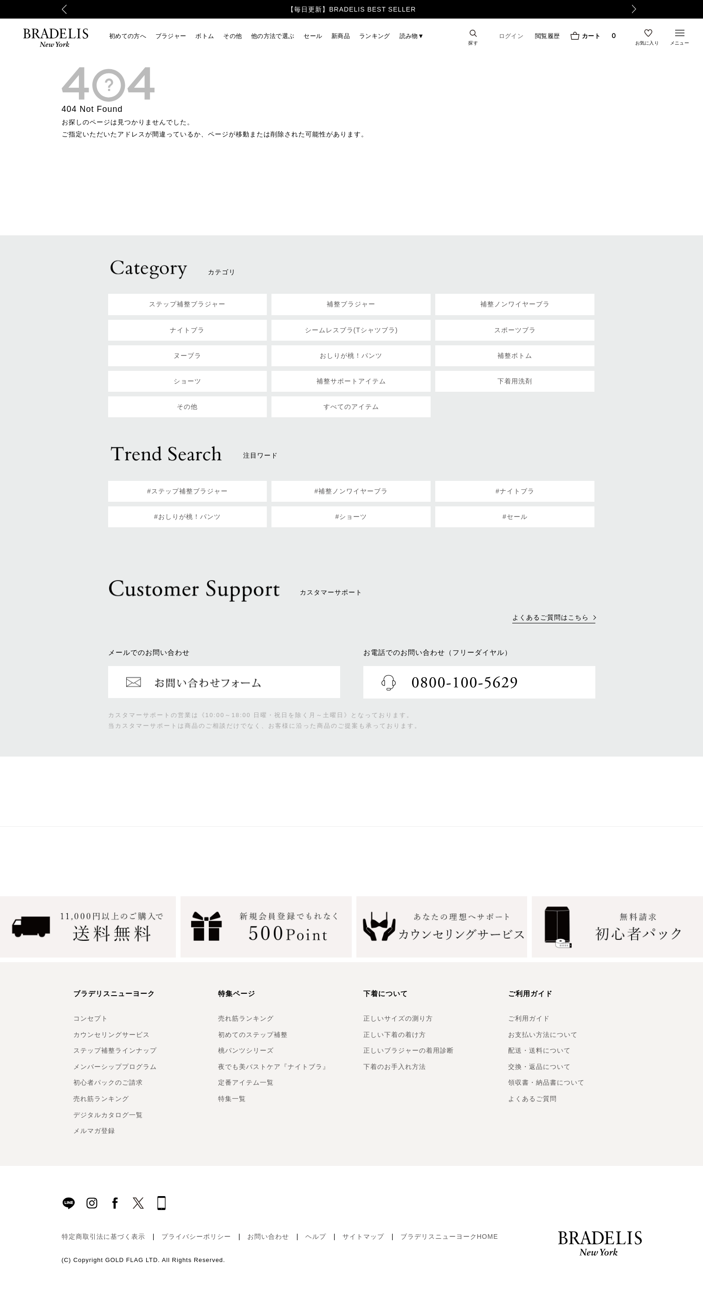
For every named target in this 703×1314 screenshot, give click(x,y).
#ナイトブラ (515, 491)
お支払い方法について (543, 1034)
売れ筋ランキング (101, 1098)
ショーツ (187, 381)
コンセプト (90, 1018)
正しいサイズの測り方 (398, 1018)
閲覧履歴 (547, 35)
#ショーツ (351, 516)
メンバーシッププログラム (115, 1066)
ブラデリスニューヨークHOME (449, 1236)
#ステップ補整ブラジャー (187, 491)
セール (312, 35)
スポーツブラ (515, 330)
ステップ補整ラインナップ (115, 1050)
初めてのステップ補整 (253, 1034)
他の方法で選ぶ (272, 35)
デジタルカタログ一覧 (108, 1115)
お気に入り (647, 42)
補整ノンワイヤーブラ (515, 304)
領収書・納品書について (546, 1082)
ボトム (204, 35)
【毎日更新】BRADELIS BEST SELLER (351, 9)
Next (637, 9)
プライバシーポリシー (196, 1236)
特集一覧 (232, 1098)
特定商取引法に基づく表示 (103, 1236)
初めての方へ (127, 35)
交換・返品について (539, 1066)
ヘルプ (315, 1236)
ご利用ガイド (529, 1018)
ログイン (511, 36)
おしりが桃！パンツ (351, 355)
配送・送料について (539, 1050)
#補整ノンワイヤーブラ (351, 491)
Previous (64, 9)
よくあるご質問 (532, 1098)
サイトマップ (363, 1236)
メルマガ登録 (94, 1130)
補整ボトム (514, 355)
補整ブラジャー (351, 304)
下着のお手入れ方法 (394, 1066)
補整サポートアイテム (351, 381)
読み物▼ (412, 35)
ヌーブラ (187, 355)
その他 (232, 35)
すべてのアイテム (351, 406)
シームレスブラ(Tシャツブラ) (351, 330)
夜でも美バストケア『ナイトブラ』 (273, 1066)
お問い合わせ (268, 1236)
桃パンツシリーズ (246, 1050)
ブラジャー (171, 35)
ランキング (374, 35)
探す (473, 42)
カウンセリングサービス (111, 1034)
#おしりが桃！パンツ (187, 516)
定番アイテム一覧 (246, 1082)
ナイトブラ (187, 330)
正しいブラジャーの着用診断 (408, 1050)
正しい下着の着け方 (394, 1034)
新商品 (340, 35)
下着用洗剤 (514, 381)
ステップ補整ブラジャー (187, 304)
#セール (515, 516)
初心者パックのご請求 (108, 1082)
